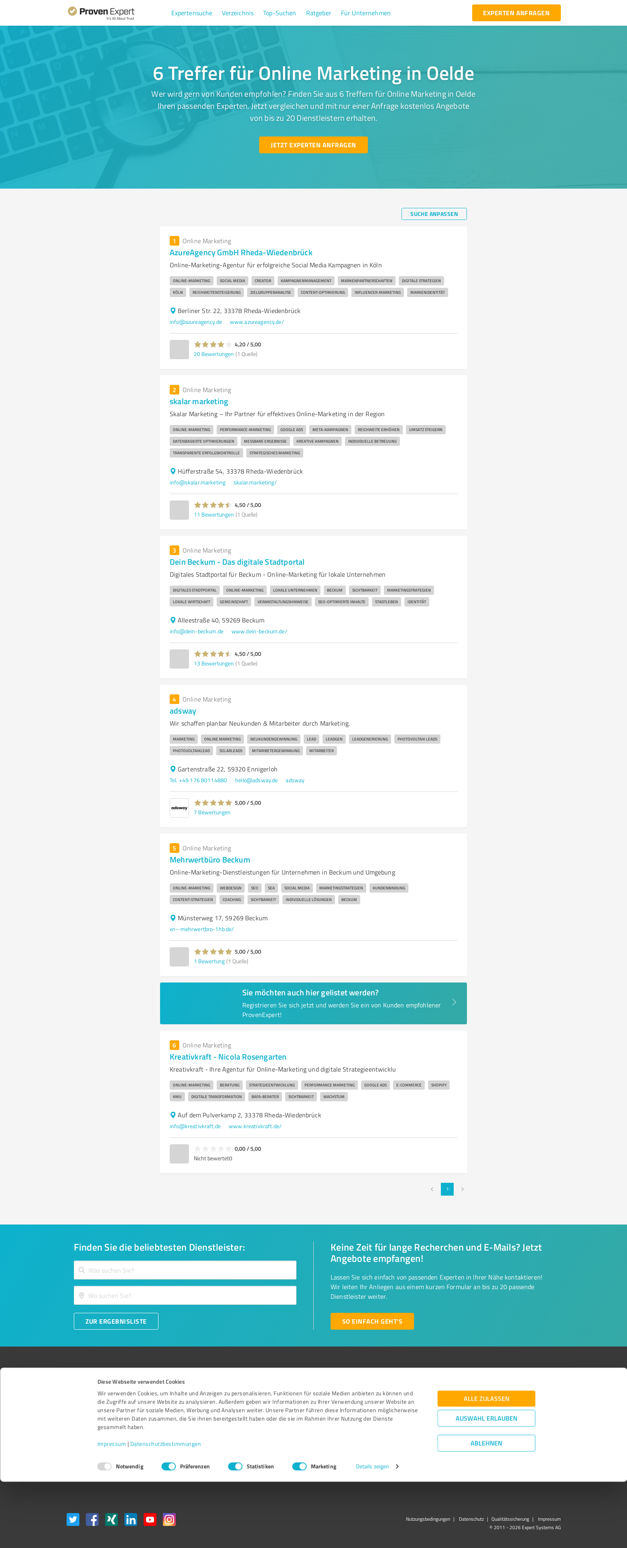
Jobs (175, 1433)
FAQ (287, 1405)
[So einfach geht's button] (372, 1321)
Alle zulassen (486, 1465)
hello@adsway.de (256, 780)
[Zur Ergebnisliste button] (116, 1321)
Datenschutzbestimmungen (165, 1510)
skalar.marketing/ (255, 482)
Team (177, 1419)
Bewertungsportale (305, 1419)
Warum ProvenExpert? (197, 1391)
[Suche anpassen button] (434, 214)
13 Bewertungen (214, 663)
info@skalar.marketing (197, 482)
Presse (402, 1391)
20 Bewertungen (214, 354)
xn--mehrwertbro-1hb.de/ (202, 929)
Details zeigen (372, 1533)
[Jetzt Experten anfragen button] (313, 144)
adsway (295, 780)
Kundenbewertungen (307, 1433)
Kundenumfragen (88, 1405)
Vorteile (76, 1419)
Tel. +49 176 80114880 (198, 780)
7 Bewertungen (212, 812)
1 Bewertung (209, 961)
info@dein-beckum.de (196, 631)
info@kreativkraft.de (195, 1126)
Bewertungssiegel (88, 1391)
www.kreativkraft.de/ (255, 1126)
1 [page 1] (447, 1189)
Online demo (409, 1419)
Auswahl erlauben (486, 1484)
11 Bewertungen (214, 514)
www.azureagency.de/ (257, 321)
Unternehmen (187, 1405)
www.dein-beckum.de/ (259, 631)
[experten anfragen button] (516, 12)
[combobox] (185, 1270)
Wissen (291, 1391)
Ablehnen (486, 1509)
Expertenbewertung (418, 1433)
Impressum (111, 1510)
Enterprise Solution (90, 1433)
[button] (192, 13)
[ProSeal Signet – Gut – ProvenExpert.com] (530, 1405)
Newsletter (407, 1405)
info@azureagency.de (196, 321)
